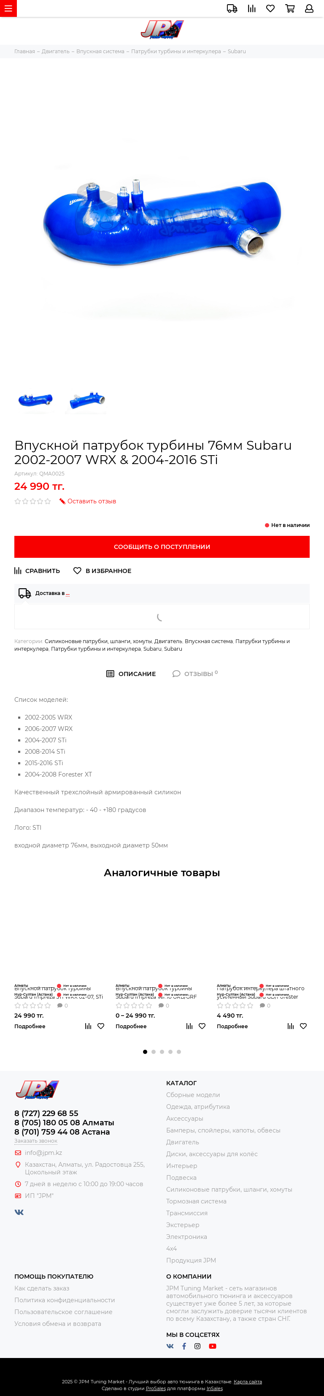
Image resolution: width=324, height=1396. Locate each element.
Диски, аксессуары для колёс (212, 1154)
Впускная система (209, 641)
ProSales (156, 1388)
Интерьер (181, 1166)
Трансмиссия (187, 1213)
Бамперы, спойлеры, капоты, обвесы (223, 1130)
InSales (215, 1388)
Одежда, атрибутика (198, 1107)
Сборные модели (193, 1095)
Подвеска (181, 1177)
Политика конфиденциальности (64, 1300)
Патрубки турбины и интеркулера (96, 649)
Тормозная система (196, 1201)
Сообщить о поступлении (162, 547)
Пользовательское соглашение (63, 1312)
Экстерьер (183, 1225)
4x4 (171, 1248)
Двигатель (168, 641)
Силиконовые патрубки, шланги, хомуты (98, 641)
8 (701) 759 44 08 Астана (62, 1132)
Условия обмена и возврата (57, 1324)
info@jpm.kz (43, 1153)
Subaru (152, 649)
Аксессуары (184, 1118)
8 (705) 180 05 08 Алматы (64, 1122)
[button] (145, 1052)
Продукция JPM (191, 1260)
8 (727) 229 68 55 (46, 1113)
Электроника (186, 1237)
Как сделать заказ (41, 1288)
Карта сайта (248, 1382)
